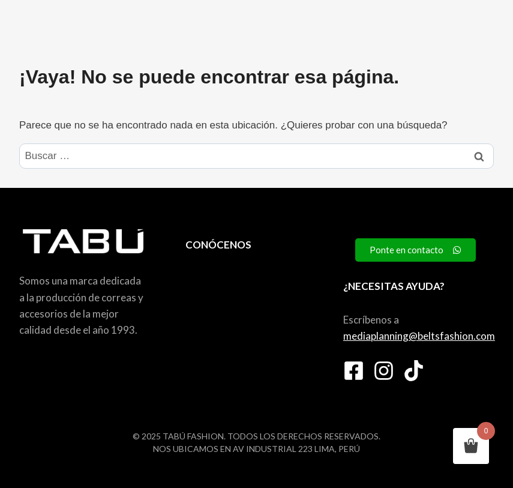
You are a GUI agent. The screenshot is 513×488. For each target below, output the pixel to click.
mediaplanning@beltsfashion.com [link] (419, 336)
